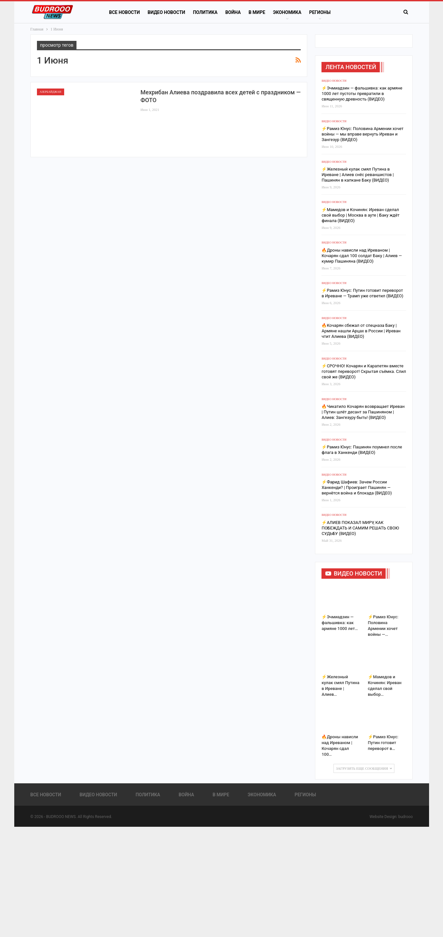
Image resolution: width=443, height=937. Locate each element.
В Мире (257, 12)
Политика (205, 12)
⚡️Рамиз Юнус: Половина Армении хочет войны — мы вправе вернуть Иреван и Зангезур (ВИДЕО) (362, 134)
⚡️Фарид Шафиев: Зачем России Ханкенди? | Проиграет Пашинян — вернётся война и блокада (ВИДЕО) (356, 487)
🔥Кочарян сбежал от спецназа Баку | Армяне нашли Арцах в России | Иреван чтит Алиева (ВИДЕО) (361, 331)
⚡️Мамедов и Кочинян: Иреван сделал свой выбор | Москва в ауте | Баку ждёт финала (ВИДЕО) (360, 215)
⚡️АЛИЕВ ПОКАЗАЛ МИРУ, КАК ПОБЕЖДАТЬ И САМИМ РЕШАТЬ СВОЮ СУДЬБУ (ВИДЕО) (360, 528)
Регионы (320, 12)
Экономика (287, 12)
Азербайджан (51, 91)
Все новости (124, 12)
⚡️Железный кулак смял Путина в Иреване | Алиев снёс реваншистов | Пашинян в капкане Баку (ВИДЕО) (357, 175)
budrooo (405, 816)
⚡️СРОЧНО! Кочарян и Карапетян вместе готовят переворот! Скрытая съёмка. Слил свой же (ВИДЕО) (363, 371)
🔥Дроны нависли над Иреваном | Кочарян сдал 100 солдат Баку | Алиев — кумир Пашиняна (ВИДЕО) (361, 256)
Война (233, 12)
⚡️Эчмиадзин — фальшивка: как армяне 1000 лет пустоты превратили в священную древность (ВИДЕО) (361, 93)
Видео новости (166, 12)
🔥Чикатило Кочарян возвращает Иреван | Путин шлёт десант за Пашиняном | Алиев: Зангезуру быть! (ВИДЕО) (362, 412)
